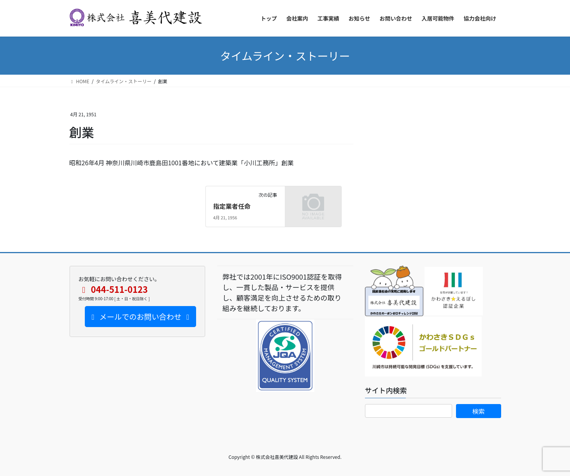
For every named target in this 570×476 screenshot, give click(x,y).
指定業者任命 (232, 206)
